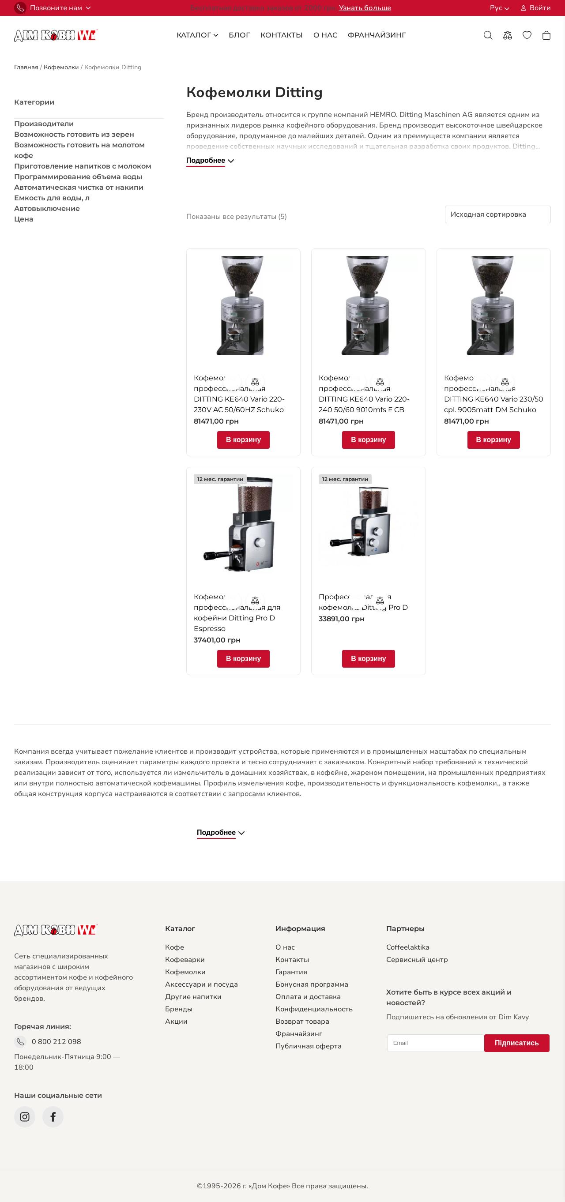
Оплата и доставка (308, 997)
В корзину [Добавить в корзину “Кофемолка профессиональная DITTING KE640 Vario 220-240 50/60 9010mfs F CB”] (368, 439)
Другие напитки (193, 997)
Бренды (178, 1009)
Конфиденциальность (314, 1009)
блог (239, 35)
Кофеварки (185, 960)
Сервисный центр (417, 960)
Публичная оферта (308, 1046)
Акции (176, 1021)
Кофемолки (185, 972)
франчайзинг (377, 35)
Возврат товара (302, 1021)
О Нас (325, 35)
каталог (197, 35)
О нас (285, 947)
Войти (540, 8)
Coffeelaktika (407, 947)
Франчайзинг (298, 1034)
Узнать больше (365, 8)
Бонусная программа (311, 984)
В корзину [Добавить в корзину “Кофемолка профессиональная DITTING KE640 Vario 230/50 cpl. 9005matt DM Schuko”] (493, 439)
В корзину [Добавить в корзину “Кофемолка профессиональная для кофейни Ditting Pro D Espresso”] (243, 658)
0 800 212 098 (56, 1042)
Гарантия (291, 972)
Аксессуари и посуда (201, 984)
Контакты (281, 35)
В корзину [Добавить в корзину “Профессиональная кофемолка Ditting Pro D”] (368, 658)
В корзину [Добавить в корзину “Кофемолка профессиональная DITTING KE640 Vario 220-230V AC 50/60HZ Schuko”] (243, 439)
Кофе (174, 947)
